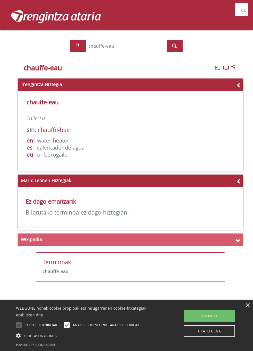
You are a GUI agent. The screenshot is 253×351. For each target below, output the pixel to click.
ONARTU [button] (209, 316)
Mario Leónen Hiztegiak (46, 180)
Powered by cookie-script (35, 345)
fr (78, 45)
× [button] (247, 305)
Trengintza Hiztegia (41, 84)
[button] (88, 335)
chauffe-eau (55, 271)
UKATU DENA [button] (209, 331)
